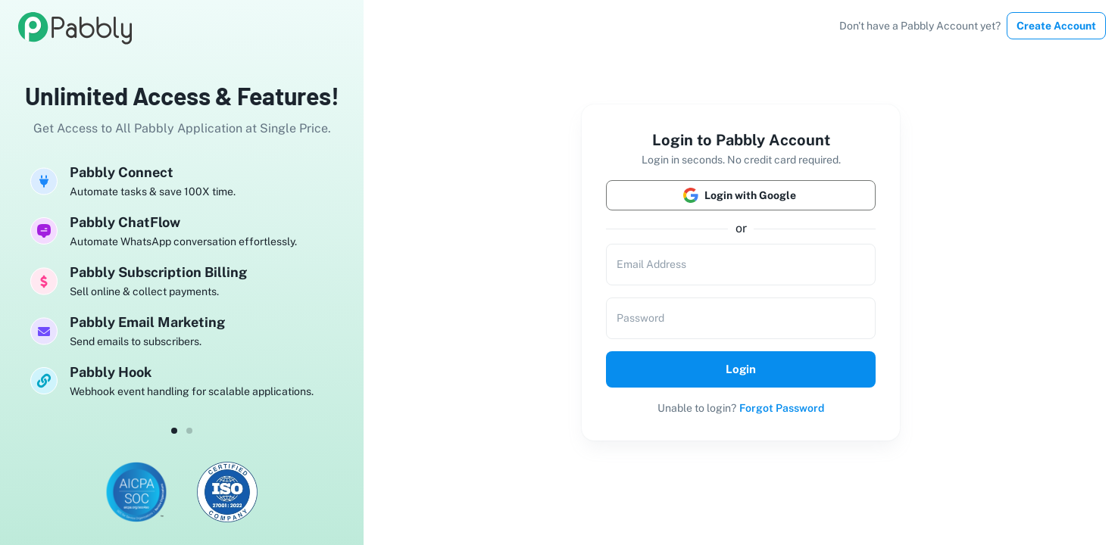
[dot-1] (189, 431)
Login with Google (741, 195)
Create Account (1056, 26)
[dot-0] (174, 431)
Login (741, 369)
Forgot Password (781, 408)
